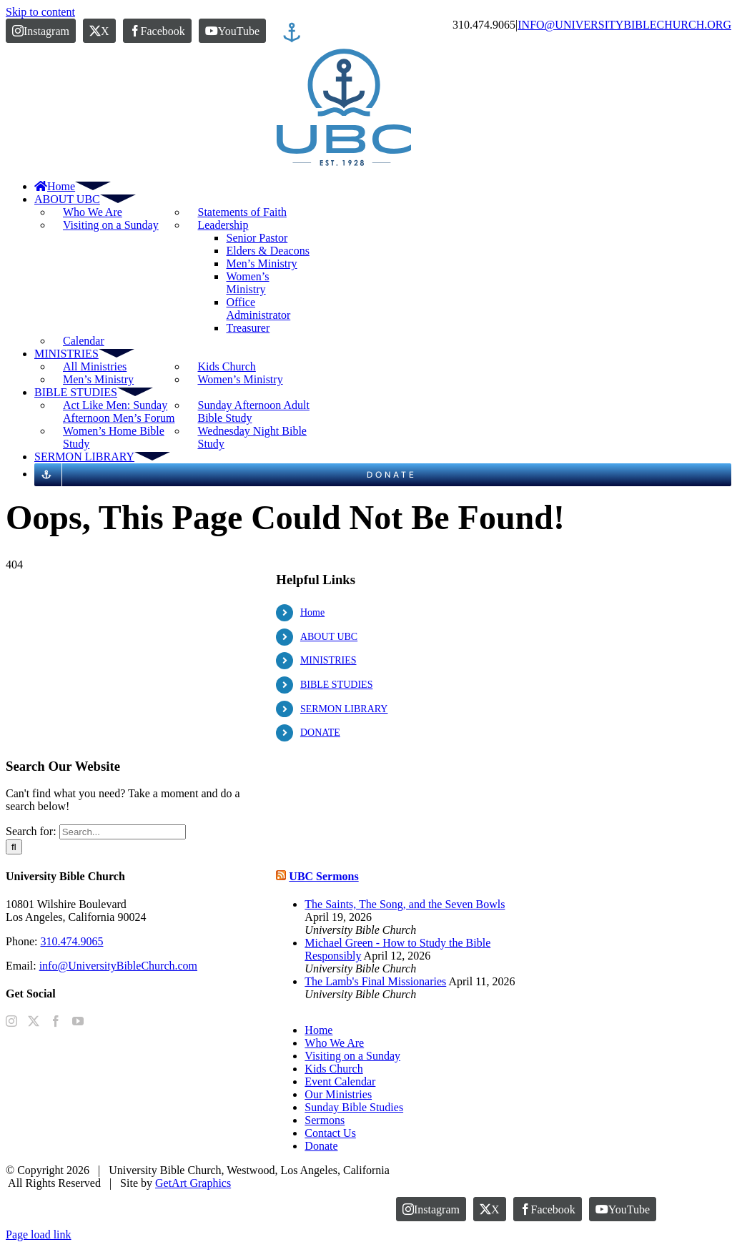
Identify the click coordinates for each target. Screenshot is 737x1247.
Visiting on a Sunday (111, 225)
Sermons (325, 1120)
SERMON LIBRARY (344, 709)
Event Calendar (340, 1081)
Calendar (83, 341)
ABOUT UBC (328, 636)
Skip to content (40, 12)
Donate (321, 1146)
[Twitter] (33, 1021)
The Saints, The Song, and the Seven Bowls (405, 904)
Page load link (38, 1234)
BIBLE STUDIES (336, 684)
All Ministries (95, 366)
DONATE (320, 732)
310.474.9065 (71, 941)
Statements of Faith (241, 212)
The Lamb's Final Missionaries (375, 981)
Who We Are (92, 212)
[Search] (14, 846)
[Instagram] (11, 1021)
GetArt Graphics (193, 1183)
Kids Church (226, 366)
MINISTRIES (328, 660)
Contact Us (330, 1133)
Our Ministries (338, 1094)
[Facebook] (55, 1021)
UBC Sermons (323, 876)
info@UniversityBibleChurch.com (118, 966)
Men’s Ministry (98, 379)
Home (312, 612)
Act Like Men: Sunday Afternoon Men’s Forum (118, 411)
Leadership (222, 225)
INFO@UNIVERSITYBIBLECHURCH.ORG (624, 25)
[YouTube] (78, 1021)
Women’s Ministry (239, 379)
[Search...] (122, 831)
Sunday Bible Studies (354, 1107)
